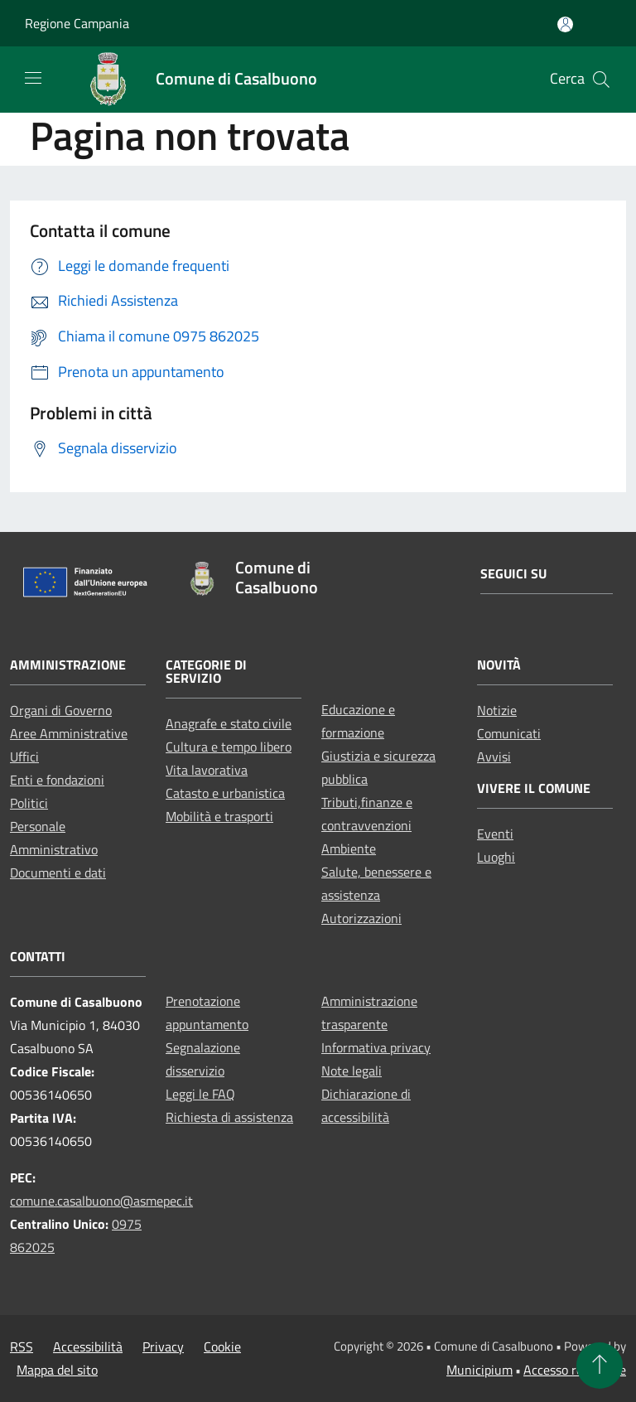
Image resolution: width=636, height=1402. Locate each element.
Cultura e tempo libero (229, 747)
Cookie (222, 1346)
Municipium (479, 1370)
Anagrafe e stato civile (229, 723)
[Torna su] (599, 1365)
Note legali (351, 1071)
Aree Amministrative (69, 733)
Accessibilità (88, 1346)
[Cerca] (601, 79)
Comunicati (509, 733)
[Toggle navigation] (33, 78)
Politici (29, 803)
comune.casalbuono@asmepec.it (101, 1201)
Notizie (497, 710)
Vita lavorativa (207, 770)
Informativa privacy (376, 1047)
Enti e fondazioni (57, 780)
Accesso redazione (574, 1370)
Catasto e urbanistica (225, 793)
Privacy (163, 1346)
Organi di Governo (61, 710)
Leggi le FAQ (200, 1094)
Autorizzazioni (361, 918)
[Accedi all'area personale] (565, 24)
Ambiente (348, 848)
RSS (21, 1346)
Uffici (24, 756)
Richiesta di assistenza (229, 1117)
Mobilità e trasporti (219, 816)
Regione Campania (77, 23)
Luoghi (496, 857)
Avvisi (494, 756)
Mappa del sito (57, 1370)
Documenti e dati (58, 872)
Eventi (495, 834)
